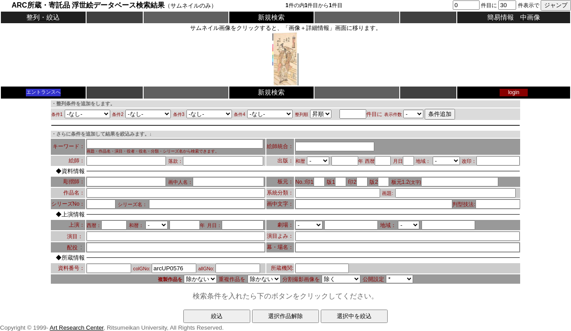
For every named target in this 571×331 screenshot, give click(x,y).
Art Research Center (76, 327)
